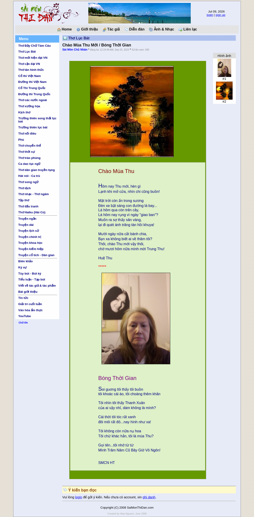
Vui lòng (68, 497)
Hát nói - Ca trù (29, 176)
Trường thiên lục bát (32, 127)
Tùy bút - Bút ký (29, 273)
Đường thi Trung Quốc (34, 94)
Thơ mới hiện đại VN (32, 57)
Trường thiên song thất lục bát (37, 120)
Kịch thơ (24, 112)
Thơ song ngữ (28, 182)
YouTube (24, 316)
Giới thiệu (87, 29)
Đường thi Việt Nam (32, 82)
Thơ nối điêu (27, 133)
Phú (21, 139)
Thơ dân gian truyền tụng (36, 170)
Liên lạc (188, 29)
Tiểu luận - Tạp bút (31, 279)
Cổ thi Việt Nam (29, 76)
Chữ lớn (23, 322)
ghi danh (149, 497)
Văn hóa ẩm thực (30, 310)
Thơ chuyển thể (29, 145)
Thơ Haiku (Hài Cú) (31, 212)
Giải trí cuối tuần (30, 304)
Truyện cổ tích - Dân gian (36, 255)
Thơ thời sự (26, 151)
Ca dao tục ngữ (29, 164)
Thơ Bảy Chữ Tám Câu (34, 45)
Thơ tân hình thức (31, 69)
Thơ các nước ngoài (32, 100)
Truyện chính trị (29, 237)
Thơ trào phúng (29, 158)
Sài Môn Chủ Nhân (74, 49)
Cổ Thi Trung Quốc (32, 88)
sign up (220, 15)
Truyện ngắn (27, 218)
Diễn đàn (134, 29)
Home (64, 29)
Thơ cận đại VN (29, 64)
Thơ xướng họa (29, 106)
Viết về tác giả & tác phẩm (37, 285)
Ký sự (22, 267)
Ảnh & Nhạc (161, 29)
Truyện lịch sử (28, 230)
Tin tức (23, 298)
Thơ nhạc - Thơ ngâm (33, 194)
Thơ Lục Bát (27, 51)
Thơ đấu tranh (28, 206)
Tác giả (111, 29)
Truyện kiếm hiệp (30, 249)
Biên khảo (25, 261)
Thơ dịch (24, 188)
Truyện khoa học (30, 242)
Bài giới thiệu (27, 291)
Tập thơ (23, 200)
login (210, 15)
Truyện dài (25, 225)
